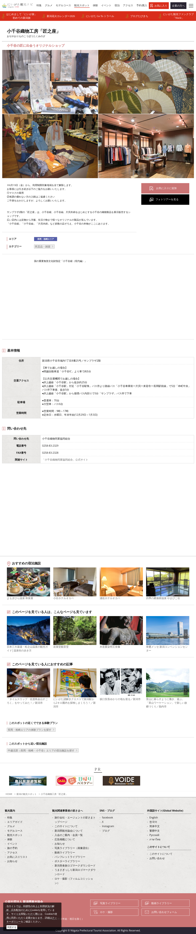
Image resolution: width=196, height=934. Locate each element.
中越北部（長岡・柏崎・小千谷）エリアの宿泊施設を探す (41, 750)
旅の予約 (12, 848)
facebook (107, 817)
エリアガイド (15, 822)
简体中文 (154, 826)
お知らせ (12, 861)
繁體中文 (154, 830)
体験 (9, 839)
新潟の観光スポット (26, 794)
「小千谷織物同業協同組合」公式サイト (65, 459)
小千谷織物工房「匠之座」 (54, 794)
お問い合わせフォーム (164, 912)
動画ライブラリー (65, 852)
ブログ (106, 830)
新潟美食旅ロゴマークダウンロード (75, 865)
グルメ (11, 826)
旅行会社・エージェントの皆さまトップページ (75, 820)
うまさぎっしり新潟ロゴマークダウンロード (75, 872)
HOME (9, 794)
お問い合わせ (157, 858)
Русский (154, 835)
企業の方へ (178, 5)
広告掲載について (65, 839)
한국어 (153, 822)
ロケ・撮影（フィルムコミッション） (74, 881)
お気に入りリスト (17, 857)
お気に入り (160, 5)
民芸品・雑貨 (42, 246)
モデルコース (15, 830)
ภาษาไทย (154, 839)
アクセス (12, 852)
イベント (12, 843)
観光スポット (15, 835)
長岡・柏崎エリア (45, 239)
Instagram (108, 826)
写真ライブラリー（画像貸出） (72, 848)
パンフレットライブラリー (70, 857)
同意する (11, 927)
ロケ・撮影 (106, 912)
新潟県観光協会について (69, 830)
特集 (9, 817)
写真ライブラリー (110, 903)
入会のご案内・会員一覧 (69, 835)
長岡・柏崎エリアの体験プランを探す (29, 729)
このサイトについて (66, 826)
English (153, 817)
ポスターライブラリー (67, 861)
